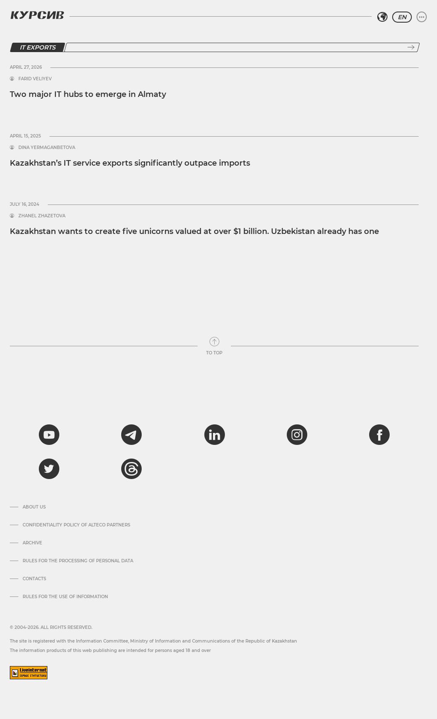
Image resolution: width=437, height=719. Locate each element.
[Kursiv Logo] (37, 15)
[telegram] (131, 434)
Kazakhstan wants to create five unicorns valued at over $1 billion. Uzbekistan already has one (194, 231)
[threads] (131, 469)
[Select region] (382, 17)
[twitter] (49, 469)
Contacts (34, 579)
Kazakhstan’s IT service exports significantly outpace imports (130, 163)
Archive (32, 543)
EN (402, 17)
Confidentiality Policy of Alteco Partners (76, 525)
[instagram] (297, 434)
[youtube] (49, 434)
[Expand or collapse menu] (421, 17)
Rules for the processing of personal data (78, 561)
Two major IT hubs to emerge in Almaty (88, 94)
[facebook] (379, 434)
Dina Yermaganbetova (46, 147)
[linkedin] (214, 434)
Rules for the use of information (65, 596)
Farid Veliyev (35, 79)
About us (34, 507)
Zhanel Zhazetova (41, 216)
